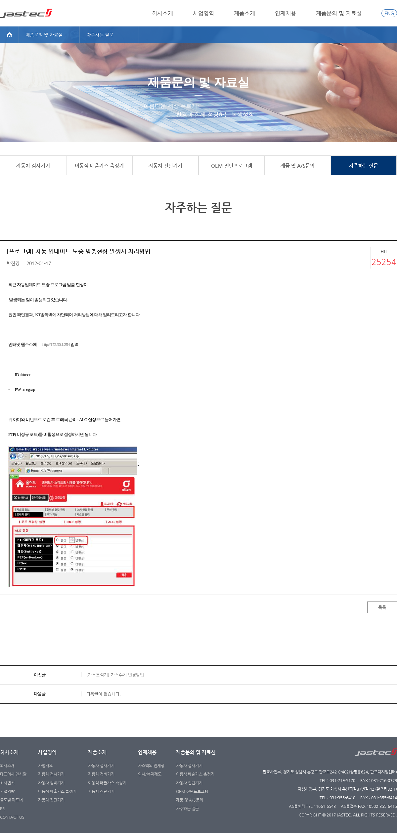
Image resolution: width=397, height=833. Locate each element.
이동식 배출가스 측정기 (57, 791)
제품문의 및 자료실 (339, 13)
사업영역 (203, 13)
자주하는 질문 (187, 808)
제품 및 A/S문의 (189, 800)
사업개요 (45, 765)
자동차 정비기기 (51, 782)
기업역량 (7, 791)
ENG (389, 13)
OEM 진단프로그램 (192, 791)
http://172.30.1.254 (56, 344)
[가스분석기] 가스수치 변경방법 (115, 674)
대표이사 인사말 (13, 774)
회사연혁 (7, 782)
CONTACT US (12, 817)
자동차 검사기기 (51, 774)
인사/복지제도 (149, 774)
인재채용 (285, 13)
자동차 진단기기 (51, 800)
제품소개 (244, 13)
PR (2, 808)
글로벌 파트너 (11, 800)
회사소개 (162, 13)
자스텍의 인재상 (151, 765)
